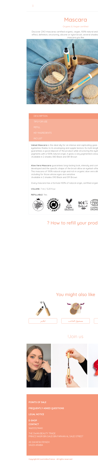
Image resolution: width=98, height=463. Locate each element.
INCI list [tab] (11, 138)
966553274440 (9, 428)
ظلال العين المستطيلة (81, 321)
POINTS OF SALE (11, 402)
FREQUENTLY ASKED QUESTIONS (19, 408)
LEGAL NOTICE (10, 414)
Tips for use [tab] (14, 121)
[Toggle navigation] (6, 6)
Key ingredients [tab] (16, 132)
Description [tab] (14, 116)
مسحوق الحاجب (49, 321)
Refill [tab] (10, 127)
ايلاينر (16, 321)
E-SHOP (6, 420)
